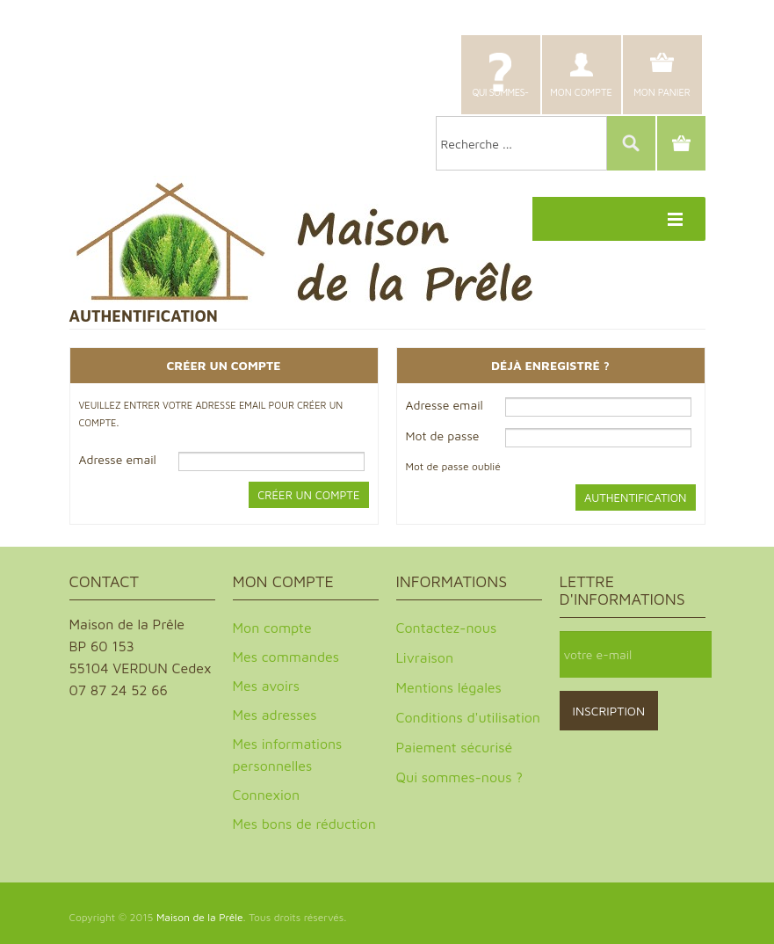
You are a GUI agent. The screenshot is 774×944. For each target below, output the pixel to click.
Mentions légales (449, 687)
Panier (681, 143)
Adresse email (117, 459)
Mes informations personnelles (288, 754)
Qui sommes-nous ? (500, 100)
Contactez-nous (446, 627)
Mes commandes (286, 656)
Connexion (266, 794)
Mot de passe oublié (453, 466)
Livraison (425, 657)
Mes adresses (275, 715)
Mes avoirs (266, 685)
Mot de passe (443, 435)
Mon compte (581, 92)
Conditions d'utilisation (468, 717)
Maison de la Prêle (199, 917)
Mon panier (662, 92)
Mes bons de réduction (304, 823)
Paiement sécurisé (454, 747)
